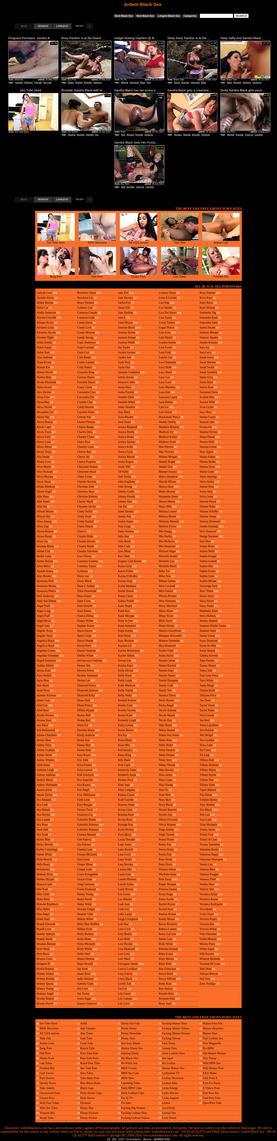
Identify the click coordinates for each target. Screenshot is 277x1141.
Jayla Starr (124, 362)
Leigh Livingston (128, 919)
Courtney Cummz (87, 561)
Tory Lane (206, 819)
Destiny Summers (87, 675)
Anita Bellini (44, 675)
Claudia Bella (85, 536)
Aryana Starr (43, 720)
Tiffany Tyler (207, 784)
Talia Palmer (207, 660)
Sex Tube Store (56, 241)
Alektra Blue (43, 377)
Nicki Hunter (166, 700)
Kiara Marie (125, 740)
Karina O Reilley (128, 576)
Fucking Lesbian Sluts (134, 1112)
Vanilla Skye (207, 884)
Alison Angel (44, 491)
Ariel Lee (41, 705)
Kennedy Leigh (127, 720)
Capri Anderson (86, 342)
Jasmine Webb (126, 342)
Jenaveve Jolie (126, 382)
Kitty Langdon (126, 789)
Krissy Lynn (125, 809)
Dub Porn (97, 275)
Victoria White (208, 929)
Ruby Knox (206, 302)
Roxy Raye (206, 297)
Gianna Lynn (84, 849)
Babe (229, 82)
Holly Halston (85, 934)
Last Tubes (180, 275)
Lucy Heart (165, 372)
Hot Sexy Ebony (130, 1043)
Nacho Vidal (166, 650)
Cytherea (82, 571)
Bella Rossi (43, 864)
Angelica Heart (45, 645)
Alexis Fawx (43, 431)
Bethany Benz (44, 874)
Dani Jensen (84, 610)
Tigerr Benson (208, 789)
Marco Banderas (168, 476)
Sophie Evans (208, 571)
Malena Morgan (168, 456)
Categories (190, 15)
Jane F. (122, 317)
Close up (249, 135)
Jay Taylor (124, 347)
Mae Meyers (166, 446)
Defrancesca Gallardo (89, 660)
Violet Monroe (208, 939)
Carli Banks (84, 357)
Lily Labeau (125, 998)
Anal (123, 135)
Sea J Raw (206, 412)
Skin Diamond (208, 531)
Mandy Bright (167, 461)
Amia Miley (43, 566)
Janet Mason (125, 322)
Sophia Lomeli (208, 561)
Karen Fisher (125, 571)
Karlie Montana (127, 586)
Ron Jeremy (166, 988)
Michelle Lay (166, 561)
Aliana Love (43, 461)
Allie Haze (42, 496)
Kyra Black (124, 834)
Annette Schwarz (46, 695)
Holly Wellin (84, 948)
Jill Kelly (123, 471)
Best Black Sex (124, 15)
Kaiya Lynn (125, 566)
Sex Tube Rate (88, 1068)
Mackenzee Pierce (169, 417)
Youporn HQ (47, 1112)
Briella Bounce (45, 968)
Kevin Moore (126, 730)
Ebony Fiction (88, 1117)
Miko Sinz (165, 576)
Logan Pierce (166, 327)
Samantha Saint (209, 322)
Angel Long (43, 610)
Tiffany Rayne (208, 774)
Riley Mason (166, 958)
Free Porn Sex (211, 1093)
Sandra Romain (209, 342)
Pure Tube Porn (89, 1058)
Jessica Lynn (125, 451)
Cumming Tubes (130, 1083)
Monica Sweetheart (170, 630)
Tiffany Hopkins (209, 765)
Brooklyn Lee (85, 297)
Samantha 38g (208, 312)
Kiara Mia (124, 745)
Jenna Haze (124, 387)
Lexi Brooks (125, 943)
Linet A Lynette (168, 297)
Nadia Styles (166, 655)
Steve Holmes (208, 615)
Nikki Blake (166, 745)
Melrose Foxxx (167, 526)
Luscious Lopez (168, 397)
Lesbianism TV (171, 1073)
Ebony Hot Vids (130, 1023)
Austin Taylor (44, 794)
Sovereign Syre (208, 586)
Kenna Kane (125, 715)
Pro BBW (208, 1048)
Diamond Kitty (86, 695)
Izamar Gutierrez (87, 1003)
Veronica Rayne (209, 899)
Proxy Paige (166, 894)
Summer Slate (208, 630)
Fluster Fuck (138, 275)
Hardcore (28, 82)
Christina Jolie (85, 486)
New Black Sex (145, 15)
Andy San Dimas (46, 600)
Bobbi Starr (43, 919)
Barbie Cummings (47, 849)
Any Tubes (86, 1033)
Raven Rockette (168, 924)
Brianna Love (44, 958)
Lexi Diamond (126, 948)
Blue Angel (42, 914)
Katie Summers (127, 625)
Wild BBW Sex (212, 1063)
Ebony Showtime (131, 1033)
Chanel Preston (86, 422)
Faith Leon (83, 799)
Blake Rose (43, 899)
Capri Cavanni (85, 347)
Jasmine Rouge (127, 337)
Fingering (205, 135)
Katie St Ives (125, 620)
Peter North (165, 859)
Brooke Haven (44, 1003)
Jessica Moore (126, 456)
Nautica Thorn (167, 695)
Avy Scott (42, 834)
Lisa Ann (164, 302)
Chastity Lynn (85, 446)
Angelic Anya (44, 630)
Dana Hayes (84, 596)
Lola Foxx (165, 332)
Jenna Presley (126, 392)
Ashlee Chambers (46, 735)
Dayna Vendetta (86, 650)
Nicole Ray (165, 720)
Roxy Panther (208, 292)
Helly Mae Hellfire (88, 924)
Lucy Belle (165, 367)
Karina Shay (125, 581)
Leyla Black (125, 978)
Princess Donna (168, 889)
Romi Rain (165, 983)
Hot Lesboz (168, 1063)
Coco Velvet (84, 556)
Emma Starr (84, 750)
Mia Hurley (165, 536)
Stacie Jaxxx (207, 596)
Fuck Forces (46, 1073)
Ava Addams (43, 799)
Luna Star (164, 392)
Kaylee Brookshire (129, 650)
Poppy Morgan (167, 884)
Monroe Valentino (169, 640)
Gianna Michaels (87, 854)
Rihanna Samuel (168, 948)
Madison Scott (167, 441)
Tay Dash (205, 700)
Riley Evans (166, 953)
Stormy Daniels (209, 620)
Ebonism (85, 1103)
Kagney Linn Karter (129, 561)
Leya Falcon (125, 973)
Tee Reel (205, 720)
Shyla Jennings (208, 476)
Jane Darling (125, 312)
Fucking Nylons (171, 1038)
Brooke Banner (45, 998)
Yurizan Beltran (209, 973)
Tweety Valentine (210, 844)
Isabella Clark (85, 983)
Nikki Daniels (167, 750)
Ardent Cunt (221, 241)
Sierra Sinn (206, 491)
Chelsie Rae (84, 451)
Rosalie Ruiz (166, 993)
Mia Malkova (167, 541)
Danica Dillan (85, 615)
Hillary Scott (84, 929)
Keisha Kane (125, 665)
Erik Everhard (85, 774)
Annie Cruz (43, 700)
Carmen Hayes (85, 377)
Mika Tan (164, 571)
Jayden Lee (124, 357)
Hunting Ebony (130, 1053)
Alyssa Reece (44, 536)
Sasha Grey (206, 377)
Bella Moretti (44, 859)
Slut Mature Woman (214, 1053)
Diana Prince (84, 705)
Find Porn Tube (212, 1098)
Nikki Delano (167, 755)
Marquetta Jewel (168, 496)
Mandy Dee (165, 466)
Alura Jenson (44, 521)
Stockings (257, 82)
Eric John (82, 760)
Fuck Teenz (168, 1043)
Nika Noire (165, 725)
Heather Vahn (85, 914)
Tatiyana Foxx (208, 695)
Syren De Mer (208, 645)
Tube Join (180, 241)
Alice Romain (44, 471)
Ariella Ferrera (45, 715)
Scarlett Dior (207, 397)
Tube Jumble (47, 1088)
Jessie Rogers (126, 461)
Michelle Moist (168, 566)
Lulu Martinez (167, 387)
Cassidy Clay (85, 402)
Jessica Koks (125, 446)
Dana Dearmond (86, 591)
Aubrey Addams (45, 774)
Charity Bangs (85, 427)
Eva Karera (83, 784)
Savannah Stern (209, 392)
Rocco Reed (166, 973)
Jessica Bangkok (127, 427)
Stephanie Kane (209, 610)
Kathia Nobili (126, 600)
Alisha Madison (45, 486)
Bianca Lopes (44, 884)
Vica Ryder (206, 909)
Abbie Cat (42, 307)
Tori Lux (205, 814)
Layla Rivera (125, 889)
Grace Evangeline (87, 874)
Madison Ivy (166, 431)
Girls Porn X (210, 1078)
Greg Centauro (85, 884)
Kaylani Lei (125, 645)
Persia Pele (165, 854)
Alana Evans (43, 362)
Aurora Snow (44, 789)
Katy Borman (126, 640)
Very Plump (210, 1058)
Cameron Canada (87, 312)
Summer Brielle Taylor (213, 625)
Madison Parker (168, 436)
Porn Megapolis (212, 1043)
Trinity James (207, 829)
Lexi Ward (124, 958)
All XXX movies (138, 241)
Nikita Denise (167, 730)
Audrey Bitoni (44, 779)
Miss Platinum (167, 600)
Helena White (85, 919)
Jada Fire (123, 292)
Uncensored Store (50, 1093)
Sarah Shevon (208, 362)
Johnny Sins (125, 501)
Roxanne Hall (167, 998)
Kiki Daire (124, 760)
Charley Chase (85, 436)
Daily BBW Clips (131, 1088)
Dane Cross (84, 600)
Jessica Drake (126, 436)
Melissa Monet (167, 516)
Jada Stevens (125, 297)
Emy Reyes (83, 755)
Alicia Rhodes (44, 476)
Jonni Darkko (126, 511)
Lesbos (166, 1103)
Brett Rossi (42, 953)
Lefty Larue (125, 914)
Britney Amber (45, 973)
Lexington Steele (128, 963)
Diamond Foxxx (86, 685)
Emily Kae (83, 740)
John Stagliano (126, 481)
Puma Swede (166, 899)
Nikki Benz (165, 740)
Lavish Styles (126, 884)
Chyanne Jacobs (86, 506)
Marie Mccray (167, 491)
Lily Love (124, 1003)
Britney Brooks (45, 978)
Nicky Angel (166, 705)
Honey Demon (85, 958)
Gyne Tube (86, 1043)
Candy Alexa (84, 322)
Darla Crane (84, 635)
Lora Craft (165, 352)
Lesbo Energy (170, 1088)
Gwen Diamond (86, 889)
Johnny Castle (126, 491)
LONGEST (62, 26)
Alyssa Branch (44, 531)
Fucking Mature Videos (175, 1028)
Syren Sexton (207, 650)
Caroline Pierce (86, 382)
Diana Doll (83, 700)
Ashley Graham (45, 750)
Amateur (178, 135)
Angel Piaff (43, 615)
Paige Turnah (166, 834)
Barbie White (44, 854)
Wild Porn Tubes (49, 1103)
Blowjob (79, 82)
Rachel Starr (166, 909)
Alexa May (42, 402)
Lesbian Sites (169, 1083)
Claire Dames (85, 526)
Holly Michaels (86, 943)
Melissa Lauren (168, 511)
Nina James (165, 774)
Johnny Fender (126, 496)
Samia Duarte (208, 327)
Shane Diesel (207, 436)
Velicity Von (207, 889)
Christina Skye (85, 491)
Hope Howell (85, 963)
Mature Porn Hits (213, 1023)
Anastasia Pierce (46, 591)
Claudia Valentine (87, 551)
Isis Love (82, 988)
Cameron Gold (85, 317)
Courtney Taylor (86, 566)
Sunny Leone (207, 635)
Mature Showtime (213, 1028)
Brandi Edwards (45, 924)
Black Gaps (87, 1088)
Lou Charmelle (167, 362)
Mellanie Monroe (169, 521)
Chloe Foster (84, 476)
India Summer (85, 978)
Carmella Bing (85, 372)
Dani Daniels (84, 605)
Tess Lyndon (207, 740)
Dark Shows (87, 1098)
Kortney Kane (126, 804)
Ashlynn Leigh (45, 770)
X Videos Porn (211, 1088)
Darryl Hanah (85, 640)
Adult (83, 1023)
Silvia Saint (206, 496)
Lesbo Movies (170, 1093)
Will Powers (207, 953)
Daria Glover (84, 630)
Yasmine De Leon (210, 963)
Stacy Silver (207, 600)
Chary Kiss (83, 441)
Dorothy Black (85, 730)
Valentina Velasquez (211, 859)
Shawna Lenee (208, 446)
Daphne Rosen (85, 625)
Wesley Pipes (207, 943)
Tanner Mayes (208, 665)
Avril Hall (42, 829)
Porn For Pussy (211, 1083)
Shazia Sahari (208, 456)
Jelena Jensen (126, 377)
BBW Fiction (129, 1068)
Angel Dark (43, 605)
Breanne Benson (45, 943)
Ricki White (166, 943)
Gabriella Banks (86, 819)
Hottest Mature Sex (173, 1068)
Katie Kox (124, 610)
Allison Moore (44, 511)
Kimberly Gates (127, 770)
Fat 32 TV (127, 1098)
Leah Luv (123, 909)
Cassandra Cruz (86, 392)
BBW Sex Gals (130, 1073)
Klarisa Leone (126, 794)
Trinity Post (206, 834)
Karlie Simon (126, 591)
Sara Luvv (206, 352)
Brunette (88, 82)
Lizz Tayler (165, 317)
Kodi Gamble (126, 799)
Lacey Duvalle (126, 839)
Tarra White (206, 680)
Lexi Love (124, 953)
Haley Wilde (84, 904)
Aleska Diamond (46, 382)
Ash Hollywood (45, 730)
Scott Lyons (206, 407)
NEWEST (43, 26)
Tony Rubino (207, 804)
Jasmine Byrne (126, 332)
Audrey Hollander (46, 784)
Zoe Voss (205, 978)
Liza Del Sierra (168, 312)
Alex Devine (43, 392)
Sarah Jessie (207, 357)
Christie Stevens (86, 481)
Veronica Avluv (208, 894)
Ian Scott (82, 968)
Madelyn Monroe (169, 427)
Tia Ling (205, 755)
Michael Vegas (167, 551)
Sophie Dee (206, 566)
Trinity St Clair (208, 839)
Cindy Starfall (85, 521)
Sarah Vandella (208, 372)
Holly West (83, 953)
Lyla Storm (165, 412)
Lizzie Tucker (167, 322)
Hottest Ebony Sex (132, 1048)
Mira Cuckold (167, 586)
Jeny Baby (124, 412)
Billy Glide (42, 894)
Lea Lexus (124, 894)
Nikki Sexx (165, 760)
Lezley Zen (124, 983)
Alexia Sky (42, 417)
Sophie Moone (208, 581)
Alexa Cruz (43, 397)
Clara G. (82, 531)
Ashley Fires (43, 745)
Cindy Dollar (85, 511)
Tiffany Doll (207, 760)
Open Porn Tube (212, 1103)
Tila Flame (206, 794)
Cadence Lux (85, 307)
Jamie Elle (124, 307)
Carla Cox (83, 352)
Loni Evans (165, 347)
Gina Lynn (83, 859)
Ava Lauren (43, 819)
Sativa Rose (206, 387)
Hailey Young (85, 894)
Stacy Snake (207, 605)
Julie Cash (124, 546)
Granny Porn (169, 1048)
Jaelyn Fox (124, 302)
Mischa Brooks (167, 596)
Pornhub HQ (221, 275)
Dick (149, 82)
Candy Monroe (86, 332)
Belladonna (43, 869)
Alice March (43, 466)
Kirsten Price (125, 779)
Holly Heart (84, 939)
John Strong (125, 486)
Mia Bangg (165, 531)
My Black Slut (129, 1058)
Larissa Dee (125, 869)
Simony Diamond (210, 521)
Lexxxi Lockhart (127, 968)
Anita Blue (42, 680)
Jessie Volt (124, 466)
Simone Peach (208, 501)
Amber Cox (43, 551)
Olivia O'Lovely (168, 819)
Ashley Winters (45, 760)
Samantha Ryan (209, 317)
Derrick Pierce (85, 670)
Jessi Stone (124, 422)
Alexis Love (43, 441)
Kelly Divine (125, 670)
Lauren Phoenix (127, 879)
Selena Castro (208, 417)
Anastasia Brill (45, 581)
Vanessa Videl (208, 879)
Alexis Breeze (44, 422)
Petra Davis (165, 864)
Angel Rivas (43, 620)
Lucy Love (165, 382)
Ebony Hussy (129, 1028)
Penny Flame (166, 839)
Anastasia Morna (46, 586)
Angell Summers (46, 660)
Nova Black (165, 804)
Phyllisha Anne (167, 874)
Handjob (19, 82)
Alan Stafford (44, 357)
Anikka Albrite (45, 665)
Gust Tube (86, 1038)
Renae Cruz (165, 939)
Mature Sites (210, 1033)
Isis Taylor (83, 993)
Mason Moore (167, 501)
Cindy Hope (84, 516)
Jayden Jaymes (126, 352)
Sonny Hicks (207, 546)
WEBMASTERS (162, 1139)
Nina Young (166, 784)
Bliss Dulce (43, 909)
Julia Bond (124, 541)
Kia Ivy (122, 735)
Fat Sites (126, 1103)
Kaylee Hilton (126, 655)
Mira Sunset (166, 591)
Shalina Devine (208, 431)
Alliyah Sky (43, 516)
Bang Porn (56, 275)
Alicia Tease (43, 481)
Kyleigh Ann (125, 824)
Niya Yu (163, 789)
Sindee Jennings (209, 526)
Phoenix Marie (167, 869)
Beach (71, 82)
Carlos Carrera (85, 362)
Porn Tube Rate (89, 1053)
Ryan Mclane (207, 307)
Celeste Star (84, 417)
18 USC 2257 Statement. (125, 1139)
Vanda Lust (206, 864)
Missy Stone (166, 615)
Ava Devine (43, 814)
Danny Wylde (85, 620)
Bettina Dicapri (45, 879)
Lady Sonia (124, 844)
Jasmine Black (126, 327)
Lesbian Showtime (173, 1078)
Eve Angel (83, 789)
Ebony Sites (128, 1038)
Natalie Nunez (167, 675)
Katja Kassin (125, 630)
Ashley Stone (44, 755)
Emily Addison (86, 735)
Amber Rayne (44, 561)
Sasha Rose (206, 382)
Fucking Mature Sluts (174, 1023)
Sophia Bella (207, 551)
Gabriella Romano (88, 829)
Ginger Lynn (84, 869)
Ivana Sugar (84, 998)
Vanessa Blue (207, 869)
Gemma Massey (86, 834)
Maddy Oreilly (167, 422)
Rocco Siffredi (167, 978)
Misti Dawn (166, 620)
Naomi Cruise (167, 660)
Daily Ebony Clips (91, 1093)
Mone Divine (166, 625)
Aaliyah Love (44, 292)
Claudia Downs (86, 541)
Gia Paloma (84, 844)
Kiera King (124, 755)
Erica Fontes (84, 765)
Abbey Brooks (44, 302)
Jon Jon (122, 506)
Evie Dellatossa (86, 794)
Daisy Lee (83, 576)
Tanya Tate (206, 670)
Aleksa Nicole (44, 372)
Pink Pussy (165, 879)
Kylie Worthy (126, 829)
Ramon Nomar (167, 914)
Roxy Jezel (165, 1003)
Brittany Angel (45, 993)
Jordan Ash (124, 516)
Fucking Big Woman (133, 1108)
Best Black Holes (90, 1083)
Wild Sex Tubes (49, 1108)
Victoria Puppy (208, 919)
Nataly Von (165, 690)
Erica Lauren (84, 770)
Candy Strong (85, 337)
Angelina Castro (45, 650)
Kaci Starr (124, 556)
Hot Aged (167, 1058)
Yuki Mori (206, 968)
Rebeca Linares (168, 929)
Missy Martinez (168, 605)
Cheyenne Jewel (86, 471)
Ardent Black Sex (142, 4)
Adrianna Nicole (46, 332)
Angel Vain (42, 625)
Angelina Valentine (47, 655)
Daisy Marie (84, 581)
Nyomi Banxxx (168, 809)
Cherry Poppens (86, 461)
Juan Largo (124, 526)
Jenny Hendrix (126, 407)
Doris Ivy (82, 725)
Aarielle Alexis (45, 297)
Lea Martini (125, 899)
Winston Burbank (210, 958)
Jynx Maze (124, 551)
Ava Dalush (43, 809)
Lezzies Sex (169, 1112)
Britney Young (44, 988)
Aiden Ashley (44, 342)
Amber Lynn (43, 556)
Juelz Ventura (126, 531)
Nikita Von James (169, 735)
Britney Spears (45, 983)
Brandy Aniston (45, 934)
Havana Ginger (86, 909)
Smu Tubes (86, 1073)
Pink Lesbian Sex (213, 1038)
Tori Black (206, 809)
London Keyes (167, 342)
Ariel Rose (42, 710)
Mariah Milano (167, 481)
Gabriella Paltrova (87, 824)
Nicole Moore (167, 715)
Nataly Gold (166, 685)
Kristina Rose (126, 814)
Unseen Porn (47, 1098)
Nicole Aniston (167, 710)
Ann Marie (42, 685)
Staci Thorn (206, 591)
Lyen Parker (166, 402)
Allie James (43, 501)
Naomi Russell (167, 665)
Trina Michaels (208, 824)
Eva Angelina (85, 779)
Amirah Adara (44, 571)
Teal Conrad (207, 715)
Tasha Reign (207, 685)
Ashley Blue (43, 740)
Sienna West (207, 486)
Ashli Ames (43, 765)
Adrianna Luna (45, 327)
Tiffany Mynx (208, 770)
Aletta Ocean (44, 387)
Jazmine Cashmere (129, 372)
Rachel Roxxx (167, 904)
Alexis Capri (43, 427)
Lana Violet (124, 859)
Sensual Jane (207, 422)
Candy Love (84, 327)
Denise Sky (83, 665)
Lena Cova (124, 929)
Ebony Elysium (89, 1112)
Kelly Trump (125, 690)
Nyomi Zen (165, 814)
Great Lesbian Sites (173, 1053)
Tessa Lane (206, 745)
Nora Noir (165, 794)
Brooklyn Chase (86, 292)
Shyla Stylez (207, 481)
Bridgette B (43, 963)
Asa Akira (42, 725)
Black (142, 82)
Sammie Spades (209, 337)
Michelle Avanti (168, 556)
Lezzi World (169, 1117)
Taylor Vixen (207, 705)
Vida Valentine (208, 934)
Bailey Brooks (44, 844)
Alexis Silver (44, 446)
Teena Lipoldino (209, 725)
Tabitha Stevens (209, 655)
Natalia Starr (166, 670)
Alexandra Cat (44, 412)
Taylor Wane (207, 710)
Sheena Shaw (207, 466)
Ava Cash (42, 804)
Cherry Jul (83, 456)
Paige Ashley (166, 829)
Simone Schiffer (209, 511)
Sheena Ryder (208, 461)
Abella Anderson (46, 312)
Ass (97, 135)
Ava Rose (42, 824)
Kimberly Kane (127, 774)
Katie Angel (125, 605)
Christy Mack (85, 501)
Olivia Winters (167, 824)
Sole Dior (205, 541)
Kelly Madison (126, 685)
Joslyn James (125, 521)
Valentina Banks (209, 849)
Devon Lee (83, 680)
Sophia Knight (208, 556)
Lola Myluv (166, 337)
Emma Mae (84, 745)
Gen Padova (84, 839)
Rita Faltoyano (167, 968)
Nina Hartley (166, 770)
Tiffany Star (206, 779)
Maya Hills (165, 506)
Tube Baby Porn (89, 1078)
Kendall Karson (127, 700)
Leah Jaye (124, 904)
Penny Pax (165, 844)
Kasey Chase (125, 596)
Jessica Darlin (126, 431)
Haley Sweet (84, 899)
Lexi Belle (124, 939)
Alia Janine (42, 456)
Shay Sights (206, 451)
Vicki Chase (207, 914)
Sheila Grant (207, 471)
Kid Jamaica (125, 750)
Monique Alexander (170, 635)
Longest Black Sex (169, 15)
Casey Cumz (84, 387)
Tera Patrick (207, 730)
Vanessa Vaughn (209, 874)
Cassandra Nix (85, 397)
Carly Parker (84, 367)
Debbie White (85, 655)
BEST (24, 26)
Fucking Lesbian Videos (135, 1117)
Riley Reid (165, 963)
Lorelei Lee (165, 357)
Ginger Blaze (85, 864)
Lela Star (123, 924)
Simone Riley (208, 506)
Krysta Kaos (125, 819)
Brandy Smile (44, 939)
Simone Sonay (208, 516)
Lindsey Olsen (167, 292)
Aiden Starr (43, 352)
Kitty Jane (124, 784)
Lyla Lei (164, 407)
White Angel (207, 948)
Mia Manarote (167, 546)
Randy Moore (167, 919)
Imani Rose (83, 973)
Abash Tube (46, 1117)
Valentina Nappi (209, 854)
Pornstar (38, 82)
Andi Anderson (45, 596)
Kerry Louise (125, 725)
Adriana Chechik (46, 317)
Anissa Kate (43, 670)
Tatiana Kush (207, 690)
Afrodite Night (45, 337)
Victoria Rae (207, 924)
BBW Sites (127, 1078)
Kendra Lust (125, 705)
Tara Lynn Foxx (209, 675)
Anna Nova (43, 690)
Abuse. (148, 1139)
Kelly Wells (125, 695)
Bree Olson (42, 948)
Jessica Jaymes (126, 441)
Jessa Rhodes (125, 417)
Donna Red (83, 720)
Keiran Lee (124, 660)
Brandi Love (43, 929)
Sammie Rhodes (209, 332)
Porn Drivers (47, 1078)
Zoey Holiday (208, 983)
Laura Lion (124, 874)
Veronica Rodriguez (211, 904)
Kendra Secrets (127, 710)
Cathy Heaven (85, 407)
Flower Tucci (85, 809)
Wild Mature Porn (213, 1068)
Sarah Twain (207, 367)
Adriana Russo (45, 322)
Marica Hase (166, 486)
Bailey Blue (43, 839)
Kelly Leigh (125, 680)
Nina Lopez (165, 779)
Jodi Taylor (124, 476)
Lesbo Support (170, 1098)
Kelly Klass (125, 675)
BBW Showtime (97, 241)
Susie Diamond (208, 640)
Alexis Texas (43, 451)
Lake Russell (125, 849)
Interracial (134, 82)
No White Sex (129, 1063)
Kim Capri (124, 765)
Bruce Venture (85, 302)
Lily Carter (124, 993)
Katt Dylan (124, 635)
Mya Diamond (167, 645)
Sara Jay (204, 347)
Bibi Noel (42, 889)
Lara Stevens (125, 864)
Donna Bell (83, 715)
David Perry (84, 645)
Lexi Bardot (125, 934)
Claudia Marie (85, 546)
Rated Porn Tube (90, 1063)
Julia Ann (123, 536)
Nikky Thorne (167, 765)
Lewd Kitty (168, 1108)
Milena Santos (167, 581)
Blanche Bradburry (47, 904)
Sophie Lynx (207, 576)
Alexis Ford (43, 436)
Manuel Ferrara (168, 471)
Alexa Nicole (44, 407)
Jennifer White (126, 402)
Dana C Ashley (86, 586)
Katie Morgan (126, 615)
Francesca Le (85, 814)
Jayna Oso (124, 367)
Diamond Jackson (87, 690)
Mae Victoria (166, 451)
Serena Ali (206, 427)
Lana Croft (124, 854)
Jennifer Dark (126, 397)
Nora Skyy (165, 799)
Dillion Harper (85, 710)
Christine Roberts (87, 496)
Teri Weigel (206, 735)
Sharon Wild (207, 441)
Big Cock (47, 82)
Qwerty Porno (48, 1083)
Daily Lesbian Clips (132, 1093)
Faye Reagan (84, 804)
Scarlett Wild (207, 402)
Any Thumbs (87, 1028)
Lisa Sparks (165, 307)
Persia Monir (166, 849)
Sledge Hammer (209, 536)
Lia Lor (122, 988)
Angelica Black (45, 640)
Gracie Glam (84, 879)
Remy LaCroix (167, 934)
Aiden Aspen (44, 347)
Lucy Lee (164, 377)
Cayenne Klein (86, 412)
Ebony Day (86, 1108)
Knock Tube (87, 1048)
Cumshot (259, 135)
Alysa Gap (42, 526)
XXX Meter (210, 1073)
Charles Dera (84, 431)
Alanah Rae (43, 367)
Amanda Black (45, 546)
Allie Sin (41, 506)
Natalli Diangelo (168, 680)
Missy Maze (166, 610)
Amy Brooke (44, 576)
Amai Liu (42, 541)
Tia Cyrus (205, 750)
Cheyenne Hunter (87, 466)
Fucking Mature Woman (176, 1033)
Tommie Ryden (208, 799)
